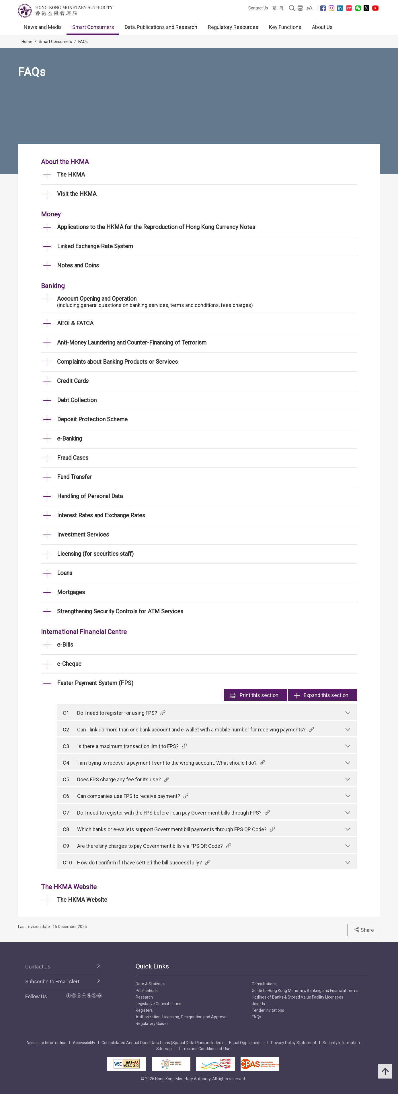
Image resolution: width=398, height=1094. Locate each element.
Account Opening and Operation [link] (96, 298)
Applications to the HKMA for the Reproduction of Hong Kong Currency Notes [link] (156, 227)
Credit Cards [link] (73, 380)
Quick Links (152, 966)
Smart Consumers (93, 27)
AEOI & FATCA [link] (75, 323)
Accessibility (84, 1042)
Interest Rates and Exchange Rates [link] (101, 515)
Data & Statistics (150, 984)
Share (364, 930)
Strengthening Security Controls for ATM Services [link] (120, 611)
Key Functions (285, 27)
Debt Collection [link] (77, 400)
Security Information (341, 1042)
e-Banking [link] (69, 438)
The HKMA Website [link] (82, 899)
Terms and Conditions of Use (204, 1048)
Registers (144, 1010)
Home (27, 41)
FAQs (83, 41)
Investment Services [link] (83, 534)
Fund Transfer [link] (74, 476)
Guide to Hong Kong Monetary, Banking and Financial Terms (305, 990)
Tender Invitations (268, 1010)
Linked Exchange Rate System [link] (95, 246)
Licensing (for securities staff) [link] (95, 553)
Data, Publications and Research (161, 27)
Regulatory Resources (233, 27)
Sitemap (164, 1048)
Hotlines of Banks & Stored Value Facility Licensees (297, 997)
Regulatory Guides (152, 1023)
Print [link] (254, 695)
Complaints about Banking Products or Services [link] (117, 361)
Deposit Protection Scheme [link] (92, 419)
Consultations (264, 984)
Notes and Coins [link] (78, 265)
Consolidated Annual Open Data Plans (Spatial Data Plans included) (162, 1042)
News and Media (43, 27)
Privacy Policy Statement (293, 1042)
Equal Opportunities (247, 1042)
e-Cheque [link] (69, 663)
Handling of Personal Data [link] (90, 496)
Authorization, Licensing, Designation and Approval (181, 1017)
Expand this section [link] (321, 695)
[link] (309, 8)
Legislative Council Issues (158, 1003)
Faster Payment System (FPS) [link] (95, 683)
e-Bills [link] (65, 644)
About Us (322, 27)
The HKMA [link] (71, 174)
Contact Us (258, 8)
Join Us (258, 1003)
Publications (147, 990)
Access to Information (46, 1042)
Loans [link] (64, 572)
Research (144, 997)
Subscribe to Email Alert (52, 981)
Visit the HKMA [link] (76, 193)
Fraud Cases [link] (72, 457)
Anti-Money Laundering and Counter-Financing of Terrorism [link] (131, 342)
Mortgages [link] (71, 592)
